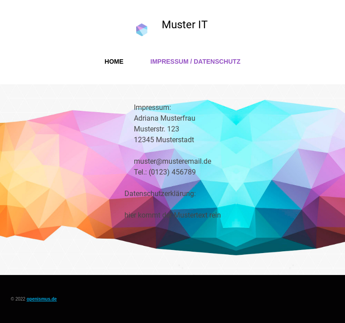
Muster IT (185, 24)
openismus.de (42, 299)
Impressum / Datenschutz (195, 61)
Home (114, 61)
